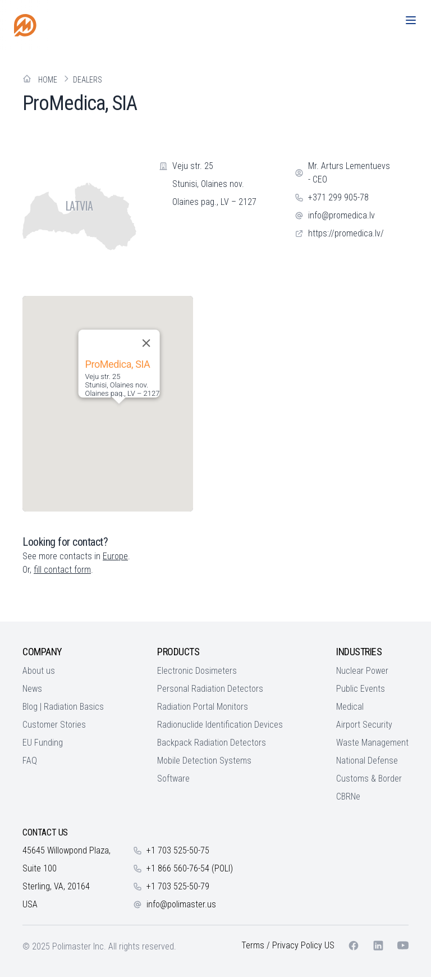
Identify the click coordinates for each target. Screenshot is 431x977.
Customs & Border (369, 778)
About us (38, 670)
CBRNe (348, 796)
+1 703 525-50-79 (177, 886)
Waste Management (372, 742)
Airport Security (364, 724)
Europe (115, 556)
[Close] (145, 343)
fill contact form (62, 569)
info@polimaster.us (181, 904)
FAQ (29, 760)
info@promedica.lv (341, 215)
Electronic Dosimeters (197, 670)
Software (173, 778)
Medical (350, 706)
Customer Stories (54, 724)
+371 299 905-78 (338, 197)
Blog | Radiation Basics (63, 706)
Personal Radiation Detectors (210, 688)
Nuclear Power (362, 670)
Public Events (360, 688)
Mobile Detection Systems (204, 760)
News (32, 688)
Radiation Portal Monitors (202, 706)
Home (47, 79)
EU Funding (42, 742)
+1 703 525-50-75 (177, 850)
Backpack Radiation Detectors (211, 742)
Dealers (87, 79)
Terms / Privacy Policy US (287, 945)
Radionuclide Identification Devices (220, 724)
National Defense (367, 760)
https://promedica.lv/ (346, 233)
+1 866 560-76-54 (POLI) (189, 868)
